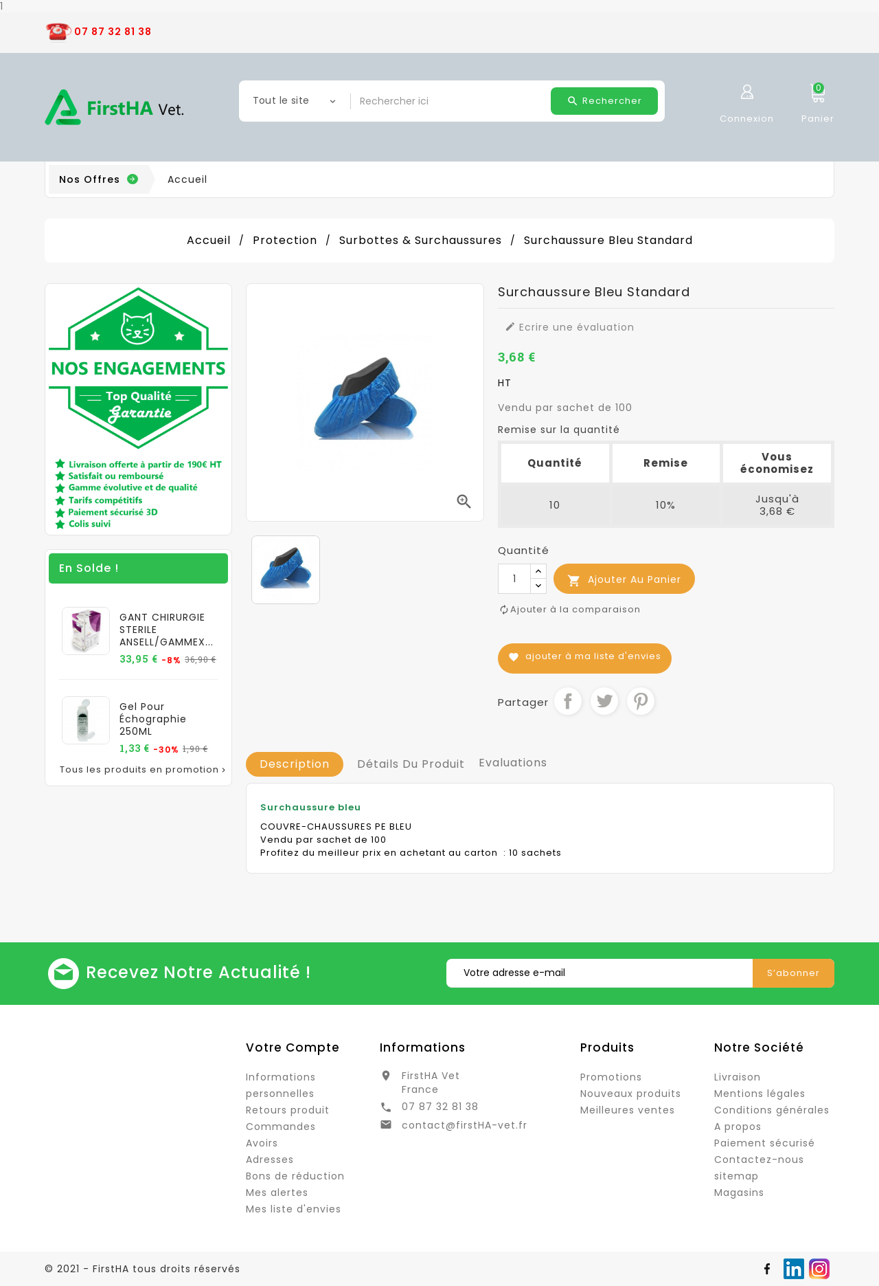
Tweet (604, 701)
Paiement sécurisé (764, 1143)
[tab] (294, 764)
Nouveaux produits (630, 1093)
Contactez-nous (759, 1159)
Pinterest (640, 701)
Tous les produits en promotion (144, 770)
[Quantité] (514, 579)
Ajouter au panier (624, 580)
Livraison (737, 1077)
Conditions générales (772, 1110)
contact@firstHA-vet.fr (464, 1125)
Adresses (270, 1159)
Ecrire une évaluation (570, 327)
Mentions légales (760, 1093)
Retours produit (288, 1110)
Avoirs (262, 1143)
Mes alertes (277, 1192)
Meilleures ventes (627, 1110)
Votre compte (293, 1047)
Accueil (187, 179)
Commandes (281, 1126)
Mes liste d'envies (293, 1209)
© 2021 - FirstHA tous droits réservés (142, 1269)
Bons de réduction (295, 1176)
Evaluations (513, 763)
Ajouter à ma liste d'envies (584, 656)
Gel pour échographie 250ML (153, 719)
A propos (738, 1126)
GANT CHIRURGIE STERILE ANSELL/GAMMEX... (166, 629)
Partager (568, 701)
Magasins (739, 1192)
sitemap (736, 1176)
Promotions (611, 1077)
